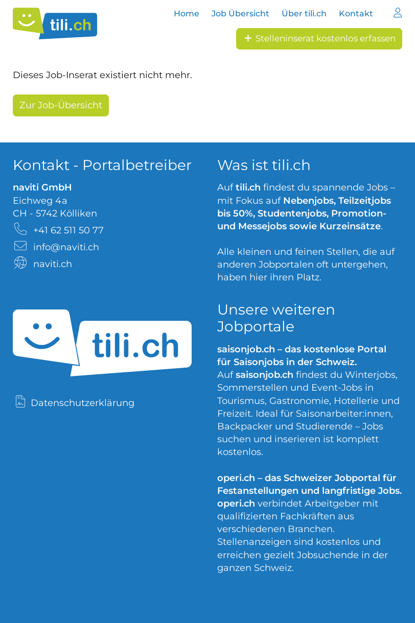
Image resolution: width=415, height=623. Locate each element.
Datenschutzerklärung (82, 403)
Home (186, 13)
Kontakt (356, 13)
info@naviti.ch (66, 247)
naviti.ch (52, 264)
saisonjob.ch (246, 349)
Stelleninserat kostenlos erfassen (319, 38)
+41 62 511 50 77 (68, 230)
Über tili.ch (304, 13)
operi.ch (236, 478)
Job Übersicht (240, 13)
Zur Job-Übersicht (60, 105)
